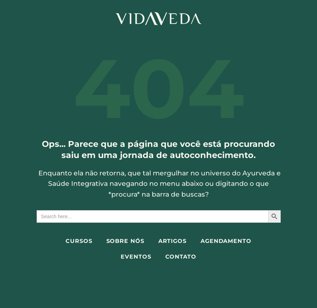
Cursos (79, 241)
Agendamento (226, 241)
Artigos (172, 241)
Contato (180, 256)
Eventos (136, 256)
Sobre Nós (125, 241)
